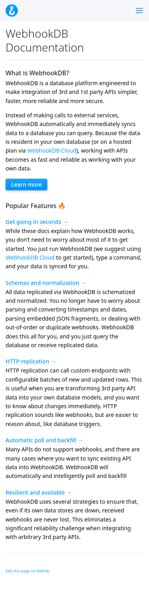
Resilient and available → (39, 492)
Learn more (26, 184)
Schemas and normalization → (46, 283)
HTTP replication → (31, 361)
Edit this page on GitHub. (28, 570)
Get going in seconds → (37, 222)
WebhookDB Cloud (51, 150)
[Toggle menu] (139, 10)
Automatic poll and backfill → (44, 440)
